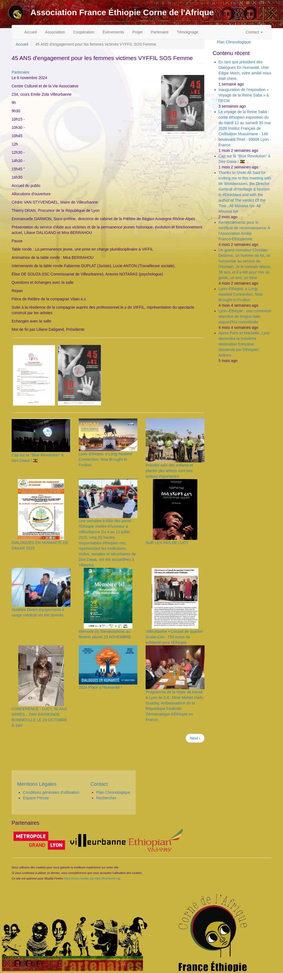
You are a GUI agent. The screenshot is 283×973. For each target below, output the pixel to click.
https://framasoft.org (107, 878)
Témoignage (187, 32)
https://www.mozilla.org (78, 878)
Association (55, 32)
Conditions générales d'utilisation (51, 792)
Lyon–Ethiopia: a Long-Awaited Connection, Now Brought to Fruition (105, 459)
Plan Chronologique (234, 42)
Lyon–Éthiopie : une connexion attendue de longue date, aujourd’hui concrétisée (245, 316)
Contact (254, 32)
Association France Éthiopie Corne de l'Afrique (122, 12)
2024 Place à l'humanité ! (100, 687)
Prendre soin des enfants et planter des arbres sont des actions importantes (169, 470)
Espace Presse (36, 798)
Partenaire (160, 32)
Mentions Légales (37, 784)
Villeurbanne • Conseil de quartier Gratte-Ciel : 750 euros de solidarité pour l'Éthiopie (174, 637)
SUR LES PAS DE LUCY (167, 542)
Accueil (30, 32)
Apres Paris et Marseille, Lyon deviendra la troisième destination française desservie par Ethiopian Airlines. (244, 344)
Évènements (113, 32)
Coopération (83, 32)
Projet (137, 32)
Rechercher (106, 798)
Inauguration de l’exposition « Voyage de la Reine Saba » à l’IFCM (244, 95)
